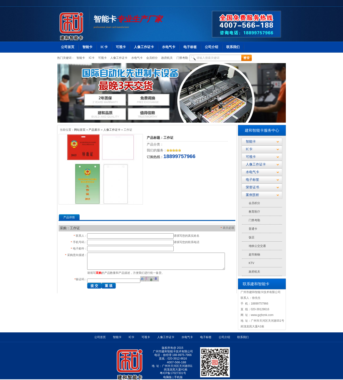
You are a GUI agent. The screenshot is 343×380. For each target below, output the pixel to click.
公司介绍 (211, 47)
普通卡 (253, 228)
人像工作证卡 (144, 47)
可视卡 (121, 47)
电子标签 (190, 47)
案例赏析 (252, 195)
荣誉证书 (252, 187)
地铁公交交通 (257, 246)
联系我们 (233, 47)
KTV (251, 263)
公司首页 (67, 47)
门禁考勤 (182, 58)
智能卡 (105, 19)
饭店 (251, 237)
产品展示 (94, 129)
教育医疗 (254, 211)
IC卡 (104, 47)
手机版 (178, 377)
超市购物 (254, 254)
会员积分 (152, 58)
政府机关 (167, 58)
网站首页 (80, 129)
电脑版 (167, 377)
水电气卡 (168, 47)
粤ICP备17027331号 (173, 373)
